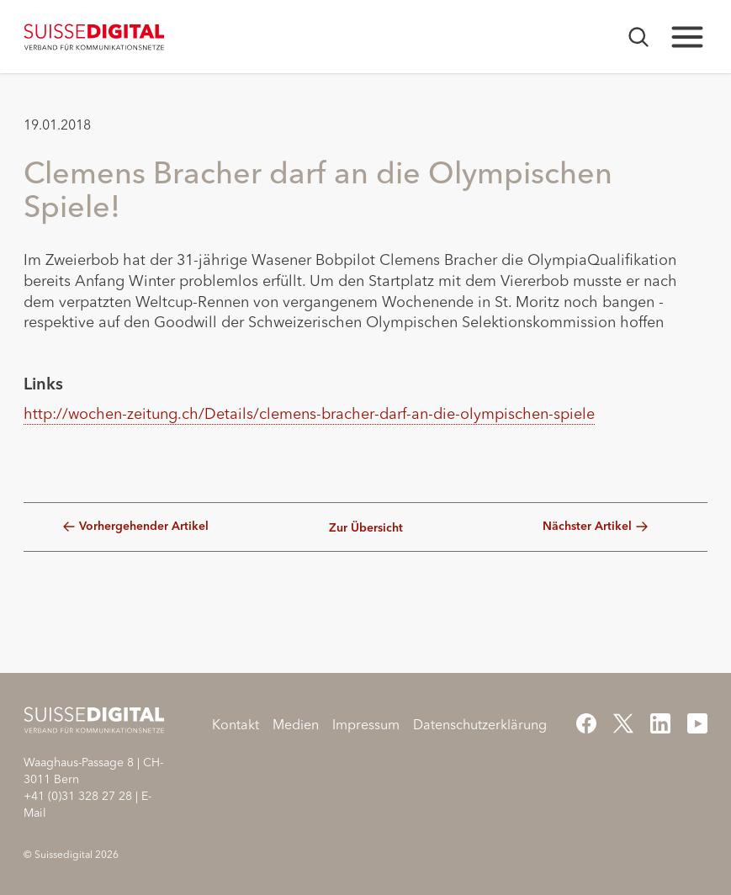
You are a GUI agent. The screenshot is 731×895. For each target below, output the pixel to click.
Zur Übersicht (366, 528)
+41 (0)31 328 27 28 (78, 795)
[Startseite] (95, 37)
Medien (296, 724)
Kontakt (235, 724)
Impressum (366, 724)
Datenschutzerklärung (480, 724)
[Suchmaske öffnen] (638, 37)
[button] (42, 462)
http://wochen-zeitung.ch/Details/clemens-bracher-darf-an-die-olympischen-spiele (309, 413)
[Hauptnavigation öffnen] (687, 37)
